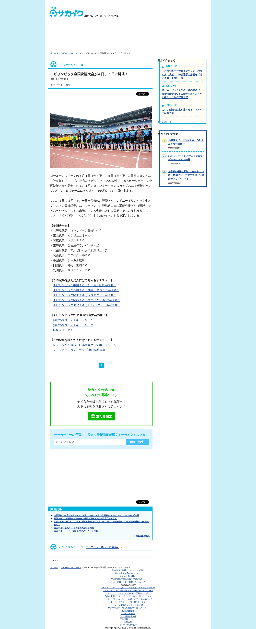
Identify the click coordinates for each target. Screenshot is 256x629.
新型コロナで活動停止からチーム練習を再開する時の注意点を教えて (85, 518)
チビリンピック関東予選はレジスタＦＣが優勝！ (84, 295)
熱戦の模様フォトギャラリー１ (73, 320)
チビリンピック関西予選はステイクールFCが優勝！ (86, 300)
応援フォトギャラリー (67, 330)
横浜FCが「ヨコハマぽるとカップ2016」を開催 (76, 531)
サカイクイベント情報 (128, 590)
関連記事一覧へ (143, 535)
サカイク (54, 53)
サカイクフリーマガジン (128, 593)
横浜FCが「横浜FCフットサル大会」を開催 (74, 528)
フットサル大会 (128, 602)
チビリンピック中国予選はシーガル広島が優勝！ (84, 285)
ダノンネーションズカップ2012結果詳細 (79, 350)
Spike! (128, 596)
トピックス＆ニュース (71, 53)
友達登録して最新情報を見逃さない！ (128, 579)
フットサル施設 (128, 605)
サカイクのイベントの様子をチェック (128, 582)
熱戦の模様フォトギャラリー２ (73, 325)
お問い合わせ (128, 611)
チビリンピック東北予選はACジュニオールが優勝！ (86, 305)
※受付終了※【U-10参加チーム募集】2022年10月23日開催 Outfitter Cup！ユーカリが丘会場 (96, 515)
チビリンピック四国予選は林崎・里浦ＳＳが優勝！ (86, 290)
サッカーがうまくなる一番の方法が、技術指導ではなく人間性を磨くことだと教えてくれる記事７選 (182, 94)
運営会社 (128, 622)
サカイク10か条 (128, 613)
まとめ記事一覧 (165, 122)
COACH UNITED (128, 587)
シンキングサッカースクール (128, 599)
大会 (68, 84)
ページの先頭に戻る (128, 625)
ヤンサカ (128, 608)
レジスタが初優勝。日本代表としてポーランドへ (84, 345)
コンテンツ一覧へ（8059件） (102, 547)
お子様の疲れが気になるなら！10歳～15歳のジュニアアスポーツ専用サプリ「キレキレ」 (186, 175)
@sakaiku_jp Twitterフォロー (128, 573)
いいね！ (128, 576)
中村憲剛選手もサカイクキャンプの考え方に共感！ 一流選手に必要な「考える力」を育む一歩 (182, 74)
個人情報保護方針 (128, 616)
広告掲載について (128, 619)
